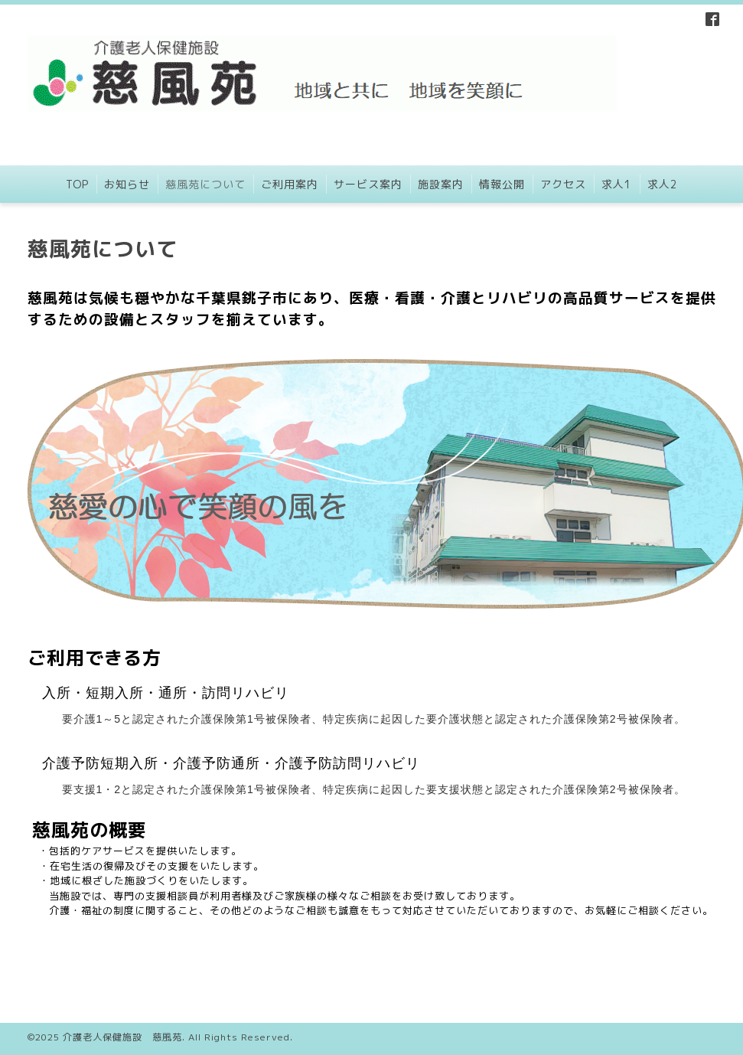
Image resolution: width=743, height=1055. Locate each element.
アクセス (563, 184)
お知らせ (127, 184)
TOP (77, 184)
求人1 (616, 184)
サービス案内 (368, 184)
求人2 (662, 184)
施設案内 (441, 184)
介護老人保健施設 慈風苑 (122, 1037)
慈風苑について (205, 184)
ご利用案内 (289, 184)
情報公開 (502, 184)
